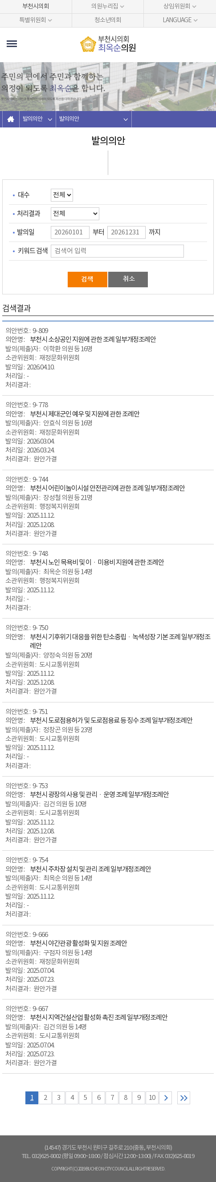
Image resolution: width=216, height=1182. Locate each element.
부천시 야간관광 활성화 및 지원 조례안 (78, 944)
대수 (23, 194)
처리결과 (28, 213)
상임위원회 (176, 6)
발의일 (25, 232)
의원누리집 (104, 6)
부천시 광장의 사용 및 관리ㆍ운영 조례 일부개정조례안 (99, 795)
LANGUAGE (177, 20)
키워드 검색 (33, 250)
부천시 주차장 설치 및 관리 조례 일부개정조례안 (90, 869)
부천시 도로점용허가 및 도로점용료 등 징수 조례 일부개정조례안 (111, 721)
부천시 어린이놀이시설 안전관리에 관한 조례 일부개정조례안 (107, 488)
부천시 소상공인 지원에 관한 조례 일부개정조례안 (93, 340)
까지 (154, 232)
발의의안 (32, 119)
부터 (98, 232)
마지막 (183, 1097)
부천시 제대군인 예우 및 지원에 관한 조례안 (84, 414)
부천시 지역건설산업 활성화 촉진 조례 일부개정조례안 (98, 1018)
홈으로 (11, 119)
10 (152, 1098)
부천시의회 (35, 6)
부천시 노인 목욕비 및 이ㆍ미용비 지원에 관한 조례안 (97, 563)
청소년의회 (107, 20)
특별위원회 (32, 20)
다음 (165, 1097)
